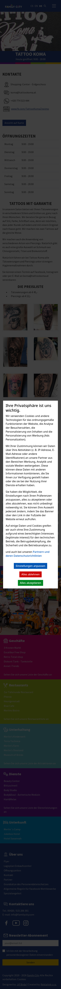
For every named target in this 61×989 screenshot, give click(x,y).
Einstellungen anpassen (30, 566)
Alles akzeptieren (30, 583)
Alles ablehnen (30, 574)
